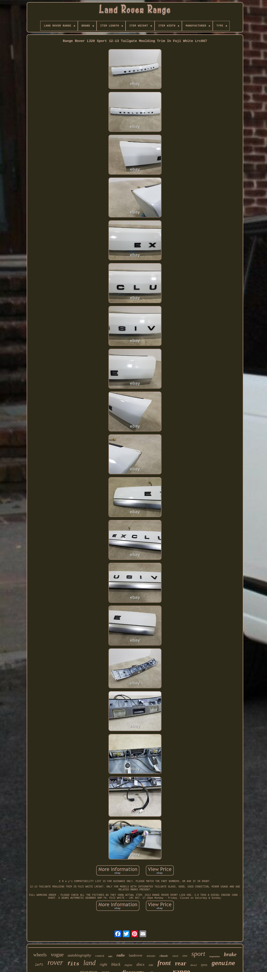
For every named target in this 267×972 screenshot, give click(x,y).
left (39, 965)
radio (121, 955)
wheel (175, 955)
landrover (135, 955)
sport (198, 953)
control (99, 955)
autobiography (79, 955)
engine (128, 965)
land (89, 963)
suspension (214, 956)
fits (73, 964)
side (151, 965)
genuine (223, 964)
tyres (204, 965)
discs (140, 964)
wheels (40, 954)
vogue (57, 954)
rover (55, 962)
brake (230, 954)
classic (164, 955)
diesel (193, 965)
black (115, 964)
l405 (110, 956)
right (103, 964)
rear (180, 963)
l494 (184, 955)
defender (151, 955)
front (164, 963)
